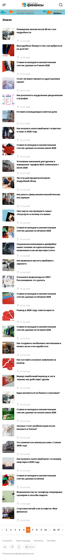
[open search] (61, 5)
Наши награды (23, 540)
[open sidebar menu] (4, 5)
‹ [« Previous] (2, 529)
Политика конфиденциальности (18, 553)
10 (45, 529)
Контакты (38, 540)
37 (58, 529)
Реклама (51, 540)
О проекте (7, 540)
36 (54, 529)
